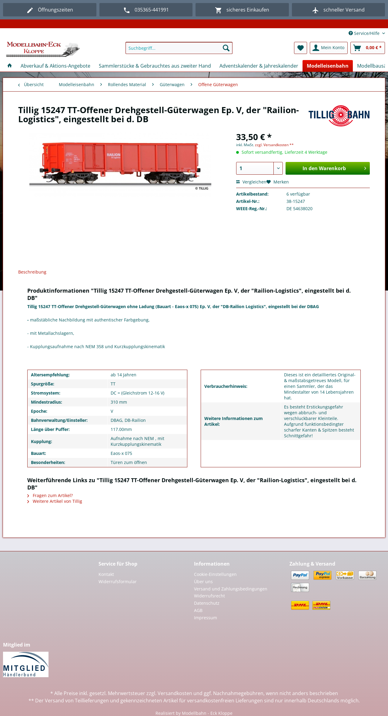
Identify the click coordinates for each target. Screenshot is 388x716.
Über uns (203, 581)
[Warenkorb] (367, 48)
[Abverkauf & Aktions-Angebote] (55, 66)
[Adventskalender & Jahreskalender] (259, 66)
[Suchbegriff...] (178, 48)
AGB (198, 610)
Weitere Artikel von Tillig (54, 501)
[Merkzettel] (300, 48)
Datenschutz (206, 603)
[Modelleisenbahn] (328, 66)
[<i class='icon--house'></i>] (9, 66)
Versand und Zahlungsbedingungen (230, 589)
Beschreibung (32, 272)
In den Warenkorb (334, 167)
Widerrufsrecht (209, 596)
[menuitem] (178, 51)
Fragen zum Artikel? (50, 495)
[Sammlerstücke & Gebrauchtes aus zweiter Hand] (155, 66)
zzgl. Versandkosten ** (274, 144)
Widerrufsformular (118, 581)
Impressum (205, 617)
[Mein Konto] (329, 48)
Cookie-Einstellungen (215, 574)
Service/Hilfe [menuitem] (365, 33)
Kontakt (106, 574)
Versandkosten (175, 693)
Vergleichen (251, 182)
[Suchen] (226, 48)
